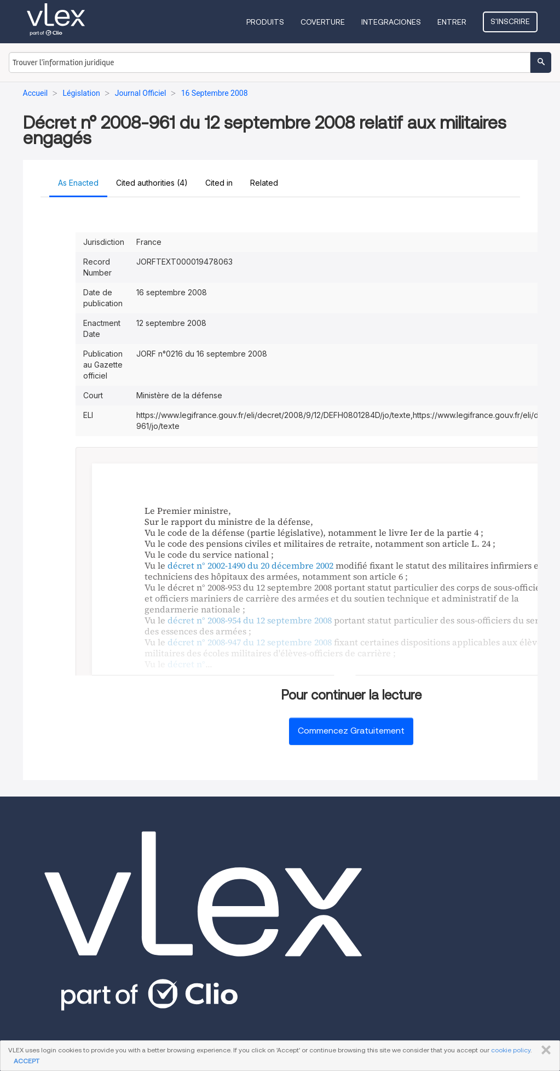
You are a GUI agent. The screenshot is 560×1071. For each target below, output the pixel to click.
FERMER (543, 1050)
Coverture (323, 22)
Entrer (451, 22)
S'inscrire (510, 21)
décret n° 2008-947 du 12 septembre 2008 (250, 642)
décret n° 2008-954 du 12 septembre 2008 (250, 620)
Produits (265, 22)
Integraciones (391, 22)
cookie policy (510, 1049)
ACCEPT (26, 1060)
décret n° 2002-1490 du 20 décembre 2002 (250, 565)
